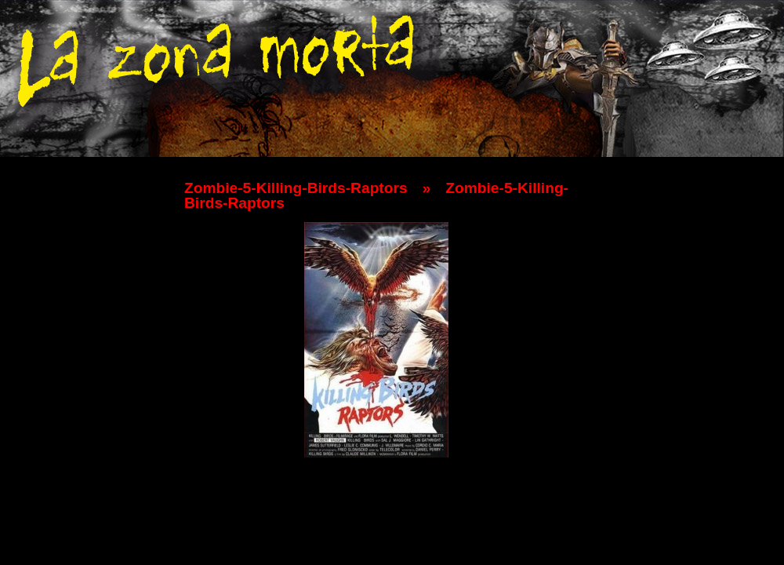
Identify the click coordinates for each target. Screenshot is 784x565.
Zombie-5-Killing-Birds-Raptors (296, 188)
